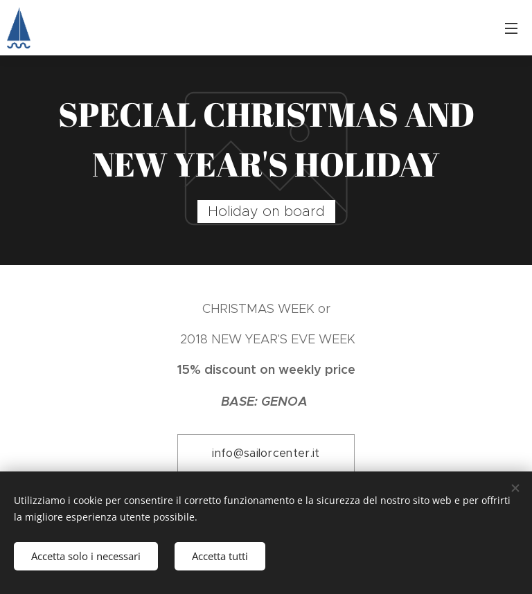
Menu (511, 28)
